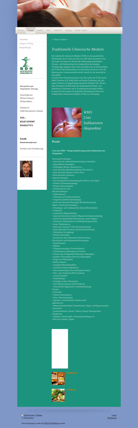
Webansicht (111, 418)
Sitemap (39, 415)
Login (114, 415)
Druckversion (28, 415)
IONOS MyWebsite (51, 423)
